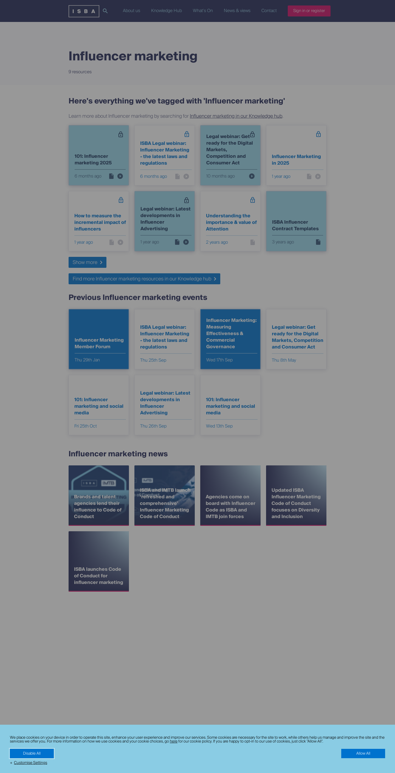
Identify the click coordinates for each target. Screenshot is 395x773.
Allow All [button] (363, 753)
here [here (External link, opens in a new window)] (173, 741)
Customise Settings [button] (30, 763)
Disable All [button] (32, 753)
